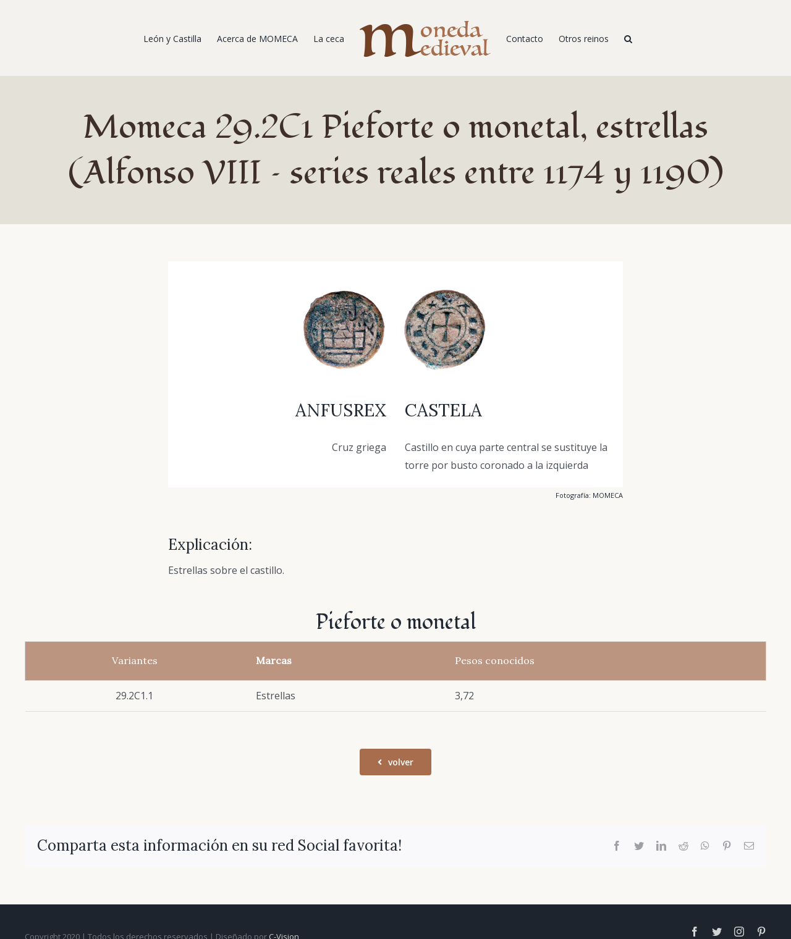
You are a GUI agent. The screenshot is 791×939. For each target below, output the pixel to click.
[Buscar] (628, 38)
